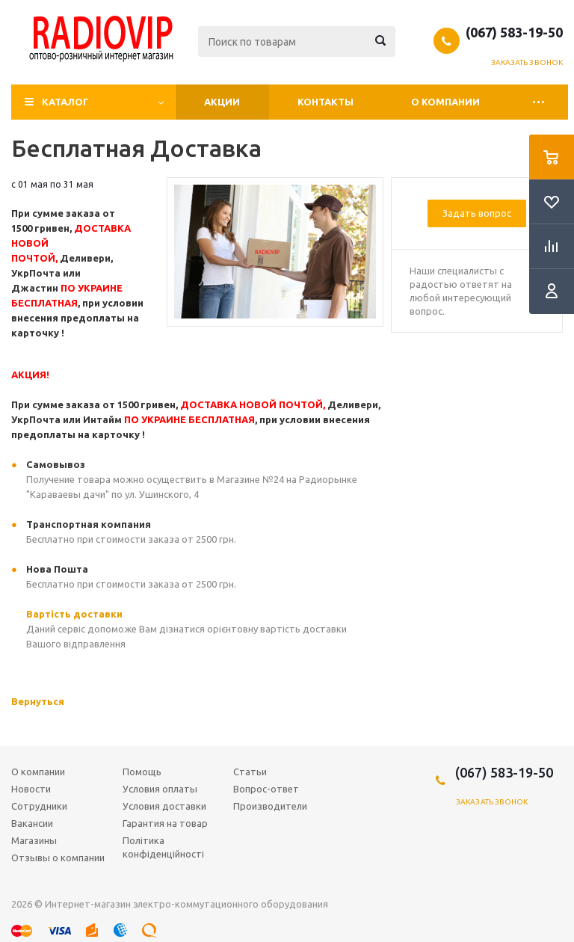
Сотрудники (39, 806)
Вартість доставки (74, 614)
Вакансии (32, 823)
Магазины (34, 840)
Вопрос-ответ (266, 789)
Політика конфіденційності (163, 847)
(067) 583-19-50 (514, 32)
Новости (31, 789)
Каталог (65, 101)
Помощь (142, 771)
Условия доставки (164, 806)
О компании (445, 101)
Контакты (325, 101)
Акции (222, 101)
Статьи (250, 771)
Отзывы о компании (58, 857)
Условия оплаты (160, 789)
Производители (270, 806)
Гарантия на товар (165, 823)
